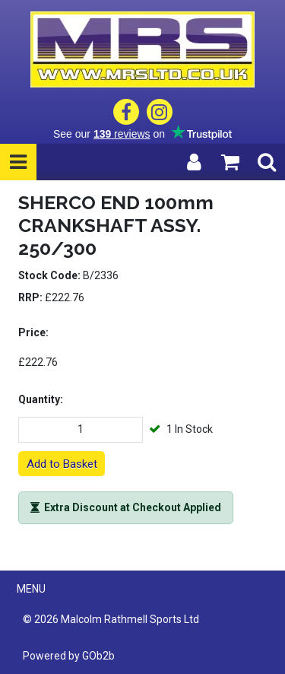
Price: (33, 332)
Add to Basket (62, 464)
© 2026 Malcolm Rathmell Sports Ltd (111, 619)
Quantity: (40, 399)
